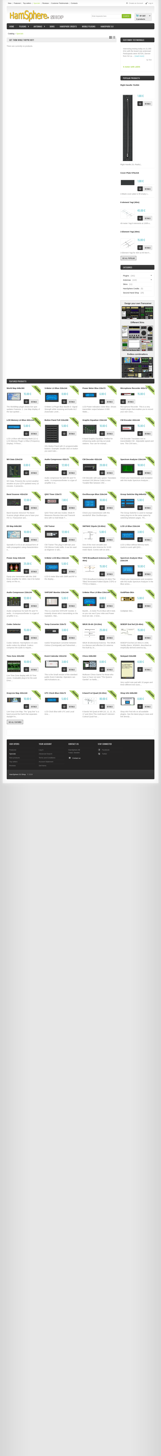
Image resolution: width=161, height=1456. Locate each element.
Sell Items (42, 766)
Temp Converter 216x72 (55, 624)
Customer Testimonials (59, 3)
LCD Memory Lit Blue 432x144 (20, 420)
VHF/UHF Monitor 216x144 (56, 592)
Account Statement (46, 762)
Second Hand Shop (131, 293)
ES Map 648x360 (14, 526)
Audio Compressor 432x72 (57, 459)
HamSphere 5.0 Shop (17, 774)
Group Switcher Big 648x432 (133, 494)
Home (11, 26)
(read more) (139, 60)
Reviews (45, 3)
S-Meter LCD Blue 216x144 (57, 558)
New (9, 3)
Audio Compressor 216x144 (19, 592)
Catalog (11, 34)
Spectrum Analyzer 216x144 (133, 459)
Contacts (74, 3)
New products (14, 758)
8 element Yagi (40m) (129, 202)
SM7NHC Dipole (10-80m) (94, 526)
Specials (37, 3)
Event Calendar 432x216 (56, 656)
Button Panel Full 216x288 (56, 420)
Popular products (131, 78)
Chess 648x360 (89, 656)
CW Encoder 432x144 (130, 420)
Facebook (106, 750)
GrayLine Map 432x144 (17, 693)
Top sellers (27, 3)
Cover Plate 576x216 (129, 173)
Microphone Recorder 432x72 (133, 388)
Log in (41, 750)
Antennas (38, 27)
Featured (17, 3)
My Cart (143, 16)
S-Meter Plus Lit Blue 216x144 (96, 592)
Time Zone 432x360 (15, 656)
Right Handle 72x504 (129, 85)
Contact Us (73, 743)
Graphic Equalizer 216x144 (95, 420)
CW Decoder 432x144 (92, 459)
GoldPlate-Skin (127, 592)
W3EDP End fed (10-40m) (131, 624)
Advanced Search (45, 754)
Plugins (23, 27)
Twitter (104, 754)
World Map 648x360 (15, 388)
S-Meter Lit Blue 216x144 (56, 388)
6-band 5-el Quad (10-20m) (94, 693)
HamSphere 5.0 (107, 26)
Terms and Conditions (47, 758)
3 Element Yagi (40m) (130, 232)
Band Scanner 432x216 (17, 494)
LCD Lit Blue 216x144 (130, 526)
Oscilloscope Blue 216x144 (95, 494)
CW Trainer (50, 526)
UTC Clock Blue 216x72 (55, 693)
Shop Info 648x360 (128, 693)
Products (17, 381)
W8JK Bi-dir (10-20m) (92, 624)
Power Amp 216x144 (16, 558)
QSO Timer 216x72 (53, 494)
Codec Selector (14, 624)
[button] (126, 16)
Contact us (76, 758)
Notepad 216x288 (128, 656)
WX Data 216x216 (15, 459)
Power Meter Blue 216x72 (94, 388)
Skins (52, 26)
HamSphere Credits (68, 26)
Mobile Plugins (88, 26)
